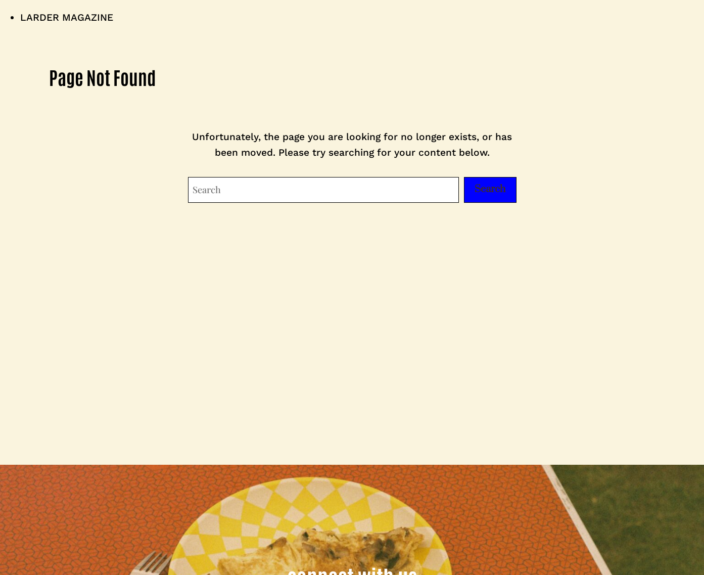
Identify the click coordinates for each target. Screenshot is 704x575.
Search (490, 189)
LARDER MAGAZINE (66, 17)
